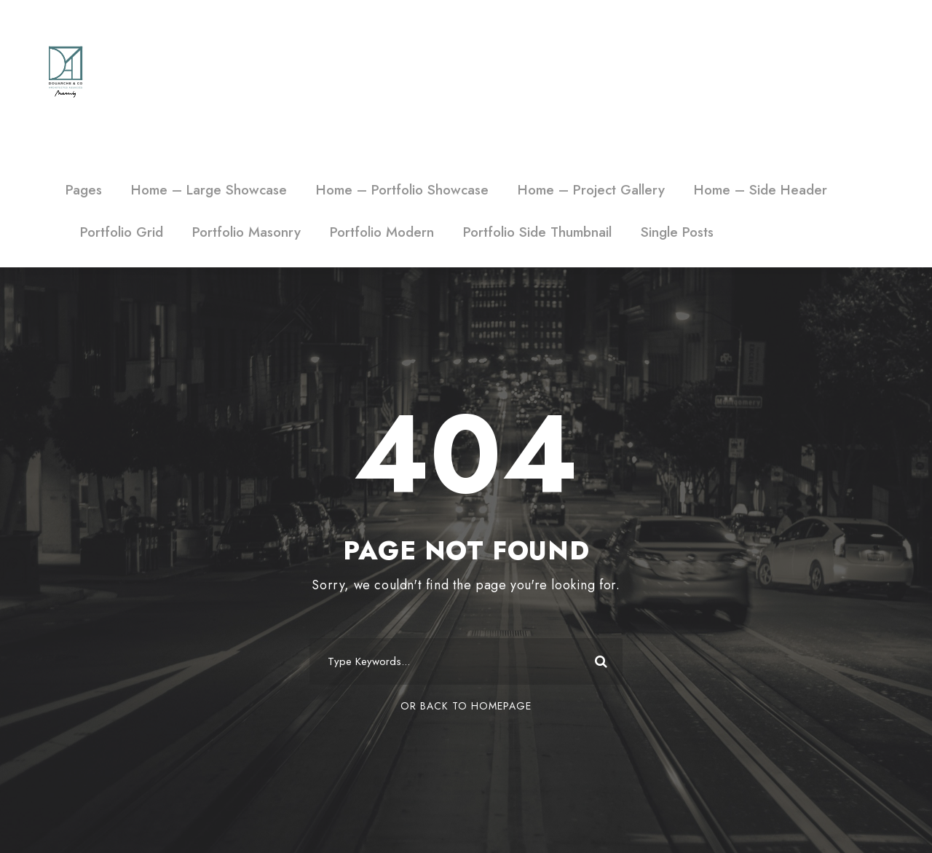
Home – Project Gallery (591, 190)
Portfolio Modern (382, 232)
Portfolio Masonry (246, 232)
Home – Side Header (760, 190)
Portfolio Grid (121, 232)
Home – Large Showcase (209, 190)
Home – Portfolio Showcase (402, 190)
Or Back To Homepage (466, 706)
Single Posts (677, 232)
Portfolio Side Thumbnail (537, 232)
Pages (84, 190)
